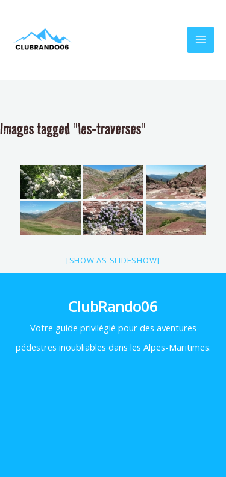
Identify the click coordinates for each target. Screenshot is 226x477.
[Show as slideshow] (113, 260)
